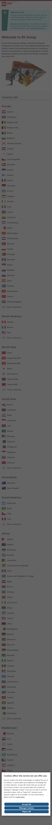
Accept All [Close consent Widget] (26, 804)
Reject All (26, 811)
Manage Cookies (26, 808)
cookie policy (19, 797)
